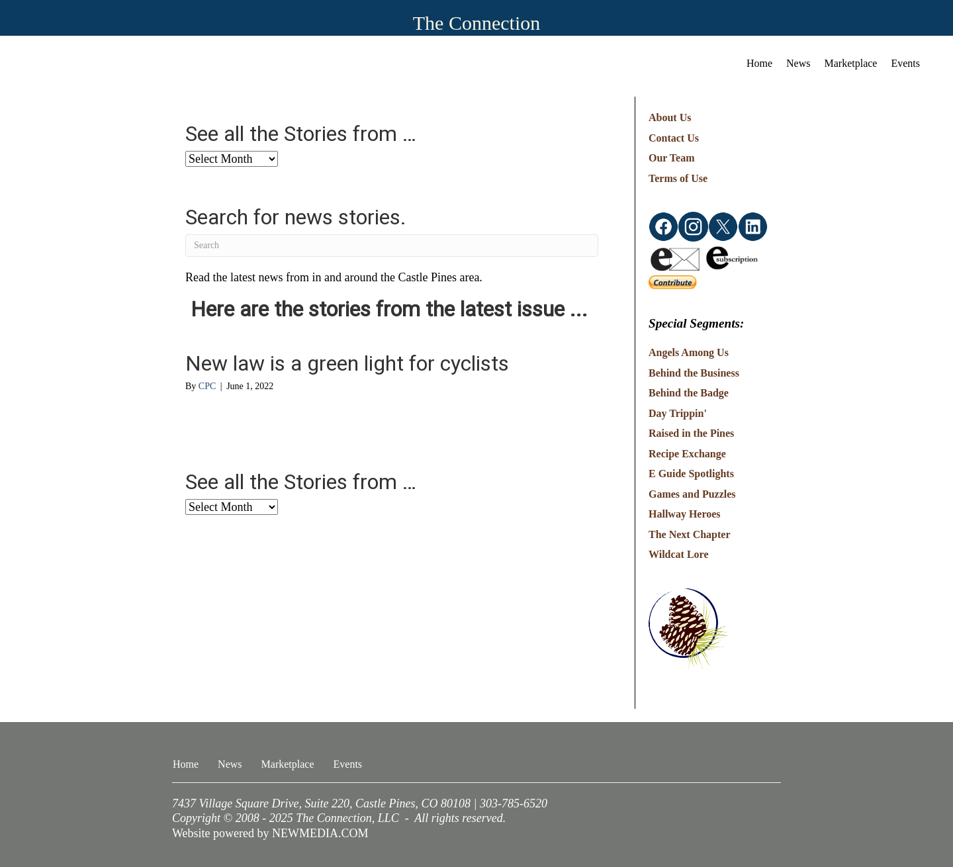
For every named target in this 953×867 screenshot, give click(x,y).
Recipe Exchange (687, 453)
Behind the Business (694, 373)
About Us (670, 117)
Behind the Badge (689, 392)
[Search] (391, 245)
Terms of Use (678, 178)
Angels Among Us (689, 352)
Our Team (672, 157)
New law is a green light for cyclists (347, 363)
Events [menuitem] (905, 63)
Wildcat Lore (679, 554)
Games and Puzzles (692, 494)
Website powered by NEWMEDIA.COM (270, 833)
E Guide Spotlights (691, 473)
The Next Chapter (690, 534)
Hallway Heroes (685, 514)
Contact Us (674, 138)
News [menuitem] (798, 63)
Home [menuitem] (759, 63)
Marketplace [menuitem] (851, 63)
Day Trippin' (678, 413)
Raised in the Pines (691, 433)
